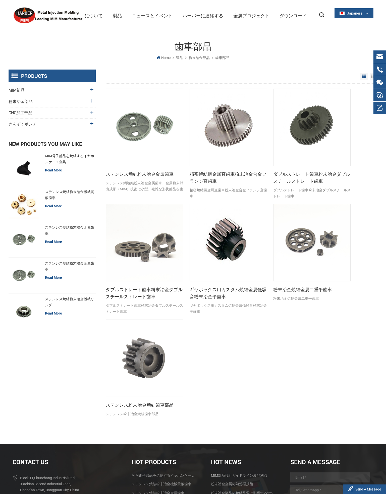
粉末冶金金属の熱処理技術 (232, 379)
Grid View (364, 76)
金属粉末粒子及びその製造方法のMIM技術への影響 (243, 415)
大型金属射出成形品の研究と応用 (237, 397)
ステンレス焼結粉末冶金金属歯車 (135, 162)
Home (164, 57)
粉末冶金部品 (199, 57)
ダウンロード (290, 15)
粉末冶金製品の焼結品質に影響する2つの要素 (243, 388)
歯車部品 (222, 57)
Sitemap (248, 477)
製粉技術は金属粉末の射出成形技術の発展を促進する (243, 406)
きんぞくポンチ (23, 123)
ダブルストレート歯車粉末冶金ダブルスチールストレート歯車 (272, 162)
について (91, 15)
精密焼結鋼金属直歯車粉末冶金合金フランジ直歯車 (204, 162)
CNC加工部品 (20, 112)
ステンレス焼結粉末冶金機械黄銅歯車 (69, 195)
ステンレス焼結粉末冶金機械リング (69, 302)
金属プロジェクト (249, 15)
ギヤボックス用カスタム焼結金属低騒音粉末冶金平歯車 (135, 262)
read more (53, 169)
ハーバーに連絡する (200, 15)
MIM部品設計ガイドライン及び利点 (239, 371)
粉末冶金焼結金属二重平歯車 (204, 259)
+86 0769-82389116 (36, 395)
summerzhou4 (31, 424)
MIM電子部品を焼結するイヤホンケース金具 (69, 159)
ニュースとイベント (150, 15)
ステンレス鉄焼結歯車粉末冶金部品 (160, 415)
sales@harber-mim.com (38, 415)
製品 (115, 15)
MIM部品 (17, 90)
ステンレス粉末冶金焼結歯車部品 (272, 262)
